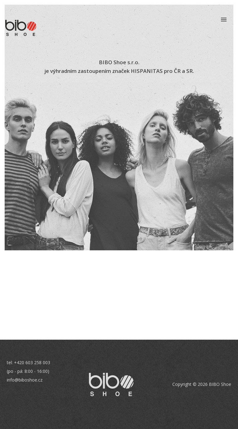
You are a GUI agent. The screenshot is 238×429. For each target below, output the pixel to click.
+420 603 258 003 (32, 362)
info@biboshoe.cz (24, 380)
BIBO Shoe (20, 28)
